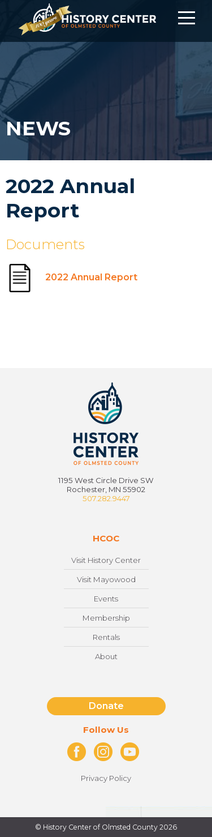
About (106, 656)
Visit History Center (106, 560)
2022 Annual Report (71, 277)
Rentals (106, 637)
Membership (106, 617)
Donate (106, 706)
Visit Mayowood (106, 579)
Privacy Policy (106, 778)
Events (106, 598)
